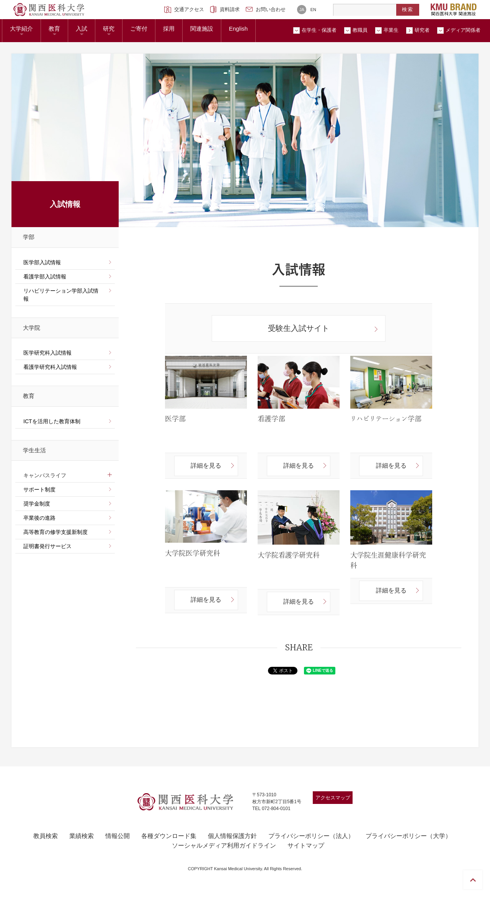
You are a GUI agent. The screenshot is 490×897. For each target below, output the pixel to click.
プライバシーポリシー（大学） (408, 836)
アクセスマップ (332, 797)
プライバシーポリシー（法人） (311, 836)
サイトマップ (305, 845)
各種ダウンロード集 (168, 836)
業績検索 (81, 836)
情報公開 (117, 836)
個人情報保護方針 (232, 836)
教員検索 (45, 836)
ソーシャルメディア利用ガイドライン (224, 845)
